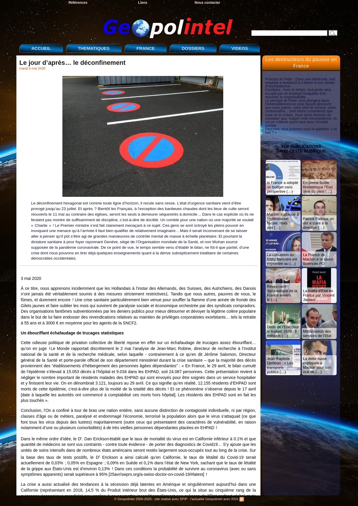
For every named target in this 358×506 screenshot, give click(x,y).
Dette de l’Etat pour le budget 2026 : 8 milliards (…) (283, 331)
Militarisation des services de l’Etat (317, 333)
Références (78, 3)
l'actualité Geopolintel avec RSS (217, 499)
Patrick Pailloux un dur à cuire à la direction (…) (318, 223)
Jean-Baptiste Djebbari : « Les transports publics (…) (280, 365)
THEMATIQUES (94, 48)
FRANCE (146, 48)
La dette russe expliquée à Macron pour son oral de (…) (317, 365)
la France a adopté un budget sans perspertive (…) (282, 187)
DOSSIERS (193, 48)
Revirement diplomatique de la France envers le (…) (282, 293)
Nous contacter (207, 3)
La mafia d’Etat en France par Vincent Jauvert (319, 295)
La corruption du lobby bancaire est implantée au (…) (282, 259)
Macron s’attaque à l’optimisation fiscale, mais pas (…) (283, 221)
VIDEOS (239, 48)
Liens (142, 3)
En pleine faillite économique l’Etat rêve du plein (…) (318, 187)
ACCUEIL (41, 48)
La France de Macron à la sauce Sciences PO (318, 259)
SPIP (183, 499)
